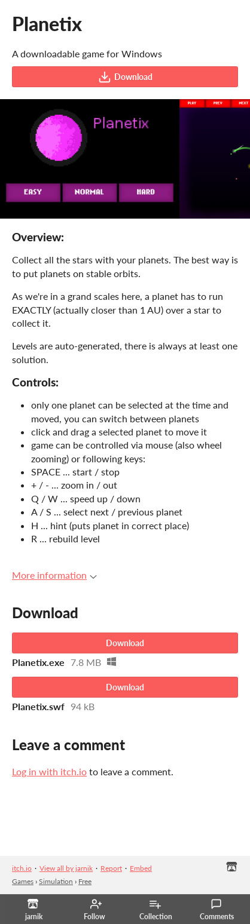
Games (22, 881)
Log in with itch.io (49, 771)
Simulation (56, 881)
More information (54, 575)
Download (125, 77)
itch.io (22, 868)
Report (111, 868)
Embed (141, 868)
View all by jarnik (66, 868)
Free (85, 881)
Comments (217, 909)
